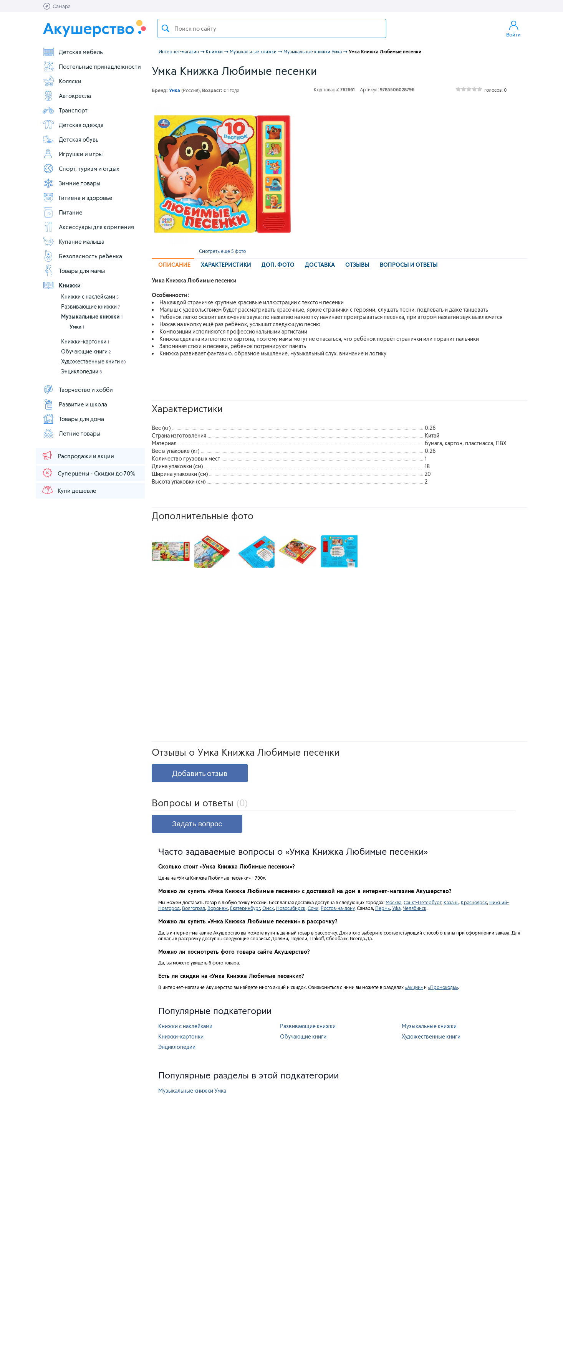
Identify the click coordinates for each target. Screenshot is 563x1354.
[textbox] (271, 28)
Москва (393, 902)
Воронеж (217, 908)
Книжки (61, 285)
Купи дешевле (68, 490)
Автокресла (66, 95)
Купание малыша (73, 241)
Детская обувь (70, 139)
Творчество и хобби (77, 389)
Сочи (313, 908)
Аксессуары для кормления (88, 227)
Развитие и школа (74, 404)
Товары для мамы (73, 270)
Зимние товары (71, 183)
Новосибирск (290, 908)
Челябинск (414, 908)
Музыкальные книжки (92, 316)
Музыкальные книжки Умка (192, 1090)
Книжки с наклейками (90, 296)
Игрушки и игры (72, 154)
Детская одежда (73, 125)
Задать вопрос (197, 824)
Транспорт (65, 110)
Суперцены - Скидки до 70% (88, 473)
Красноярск (474, 902)
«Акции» (414, 987)
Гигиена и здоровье (77, 198)
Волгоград (193, 908)
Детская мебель (72, 52)
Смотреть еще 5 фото (222, 251)
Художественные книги (93, 361)
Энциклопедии (81, 371)
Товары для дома (73, 419)
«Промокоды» (443, 987)
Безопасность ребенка (82, 256)
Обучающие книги (86, 351)
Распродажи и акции (77, 455)
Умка (77, 327)
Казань (451, 902)
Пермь (382, 908)
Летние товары (71, 433)
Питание (62, 212)
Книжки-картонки (85, 341)
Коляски (61, 81)
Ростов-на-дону (337, 908)
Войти (513, 28)
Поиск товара (165, 28)
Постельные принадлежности (91, 66)
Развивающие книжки (90, 306)
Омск (268, 908)
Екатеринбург (245, 908)
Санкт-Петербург (422, 902)
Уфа (396, 908)
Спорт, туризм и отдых (80, 168)
